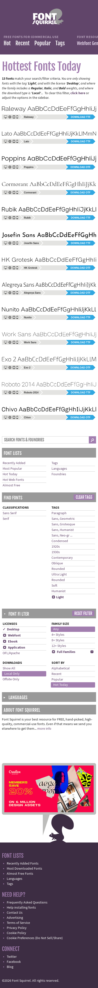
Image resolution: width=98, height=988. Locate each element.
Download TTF (80, 117)
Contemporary (62, 558)
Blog (10, 967)
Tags (60, 43)
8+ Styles (58, 640)
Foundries (59, 474)
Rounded (58, 569)
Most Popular (12, 469)
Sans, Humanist (63, 530)
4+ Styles (58, 635)
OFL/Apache (11, 653)
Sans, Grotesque (63, 524)
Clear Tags (84, 497)
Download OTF (80, 167)
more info (44, 729)
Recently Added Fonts (22, 863)
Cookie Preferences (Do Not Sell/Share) (35, 938)
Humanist (59, 591)
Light (58, 597)
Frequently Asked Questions (27, 902)
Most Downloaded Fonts (24, 868)
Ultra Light (59, 574)
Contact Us (15, 913)
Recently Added (14, 463)
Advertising (15, 918)
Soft (54, 585)
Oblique (57, 563)
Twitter (12, 957)
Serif (6, 519)
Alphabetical (61, 668)
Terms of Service (18, 923)
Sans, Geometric (63, 519)
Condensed (60, 541)
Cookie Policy (16, 933)
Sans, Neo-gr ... (62, 535)
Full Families (63, 652)
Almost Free (11, 485)
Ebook (10, 641)
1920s (56, 546)
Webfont (12, 635)
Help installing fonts (21, 907)
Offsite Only (11, 679)
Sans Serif (9, 513)
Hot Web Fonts (13, 480)
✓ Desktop (11, 629)
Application (14, 647)
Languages (59, 469)
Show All (9, 668)
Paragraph (59, 513)
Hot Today (10, 474)
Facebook (14, 962)
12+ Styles (59, 646)
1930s (56, 552)
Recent (22, 43)
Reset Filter (83, 613)
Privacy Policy (17, 928)
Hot (7, 43)
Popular (42, 43)
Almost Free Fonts (20, 874)
